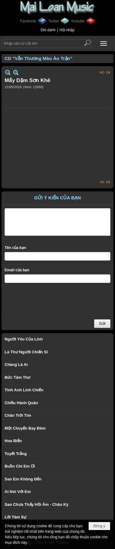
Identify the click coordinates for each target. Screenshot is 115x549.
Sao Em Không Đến (23, 479)
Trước (102, 72)
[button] (103, 43)
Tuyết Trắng (16, 453)
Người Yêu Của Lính (24, 339)
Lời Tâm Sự (15, 517)
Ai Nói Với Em (18, 491)
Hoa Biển (13, 440)
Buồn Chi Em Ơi (20, 466)
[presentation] (51, 302)
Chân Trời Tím (18, 415)
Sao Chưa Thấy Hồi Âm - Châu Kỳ (36, 504)
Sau (108, 72)
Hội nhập (67, 30)
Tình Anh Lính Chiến (24, 390)
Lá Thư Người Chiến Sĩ (26, 352)
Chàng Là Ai (16, 364)
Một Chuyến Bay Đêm (25, 428)
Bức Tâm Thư (17, 377)
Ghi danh (48, 30)
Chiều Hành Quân (21, 402)
